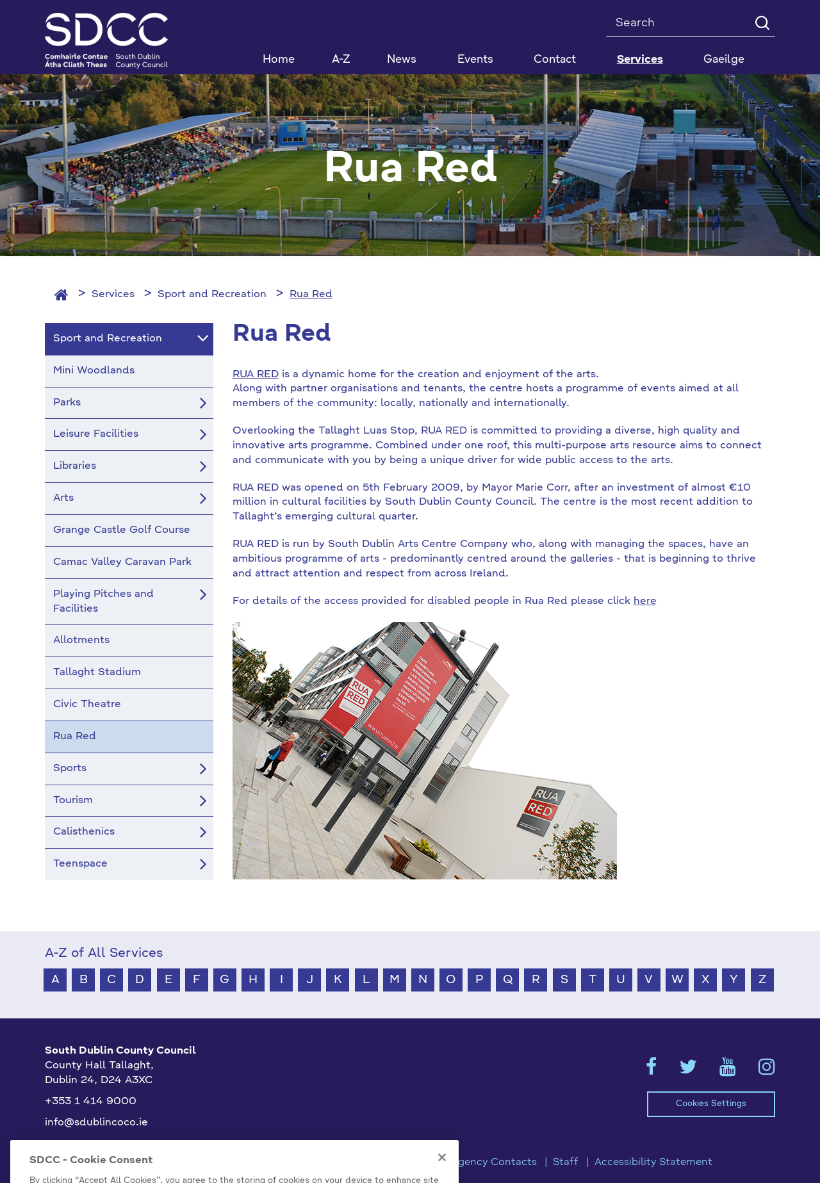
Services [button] (640, 59)
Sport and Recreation (212, 295)
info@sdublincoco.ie (96, 1123)
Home (279, 59)
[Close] (442, 1171)
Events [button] (475, 59)
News (401, 59)
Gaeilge (723, 59)
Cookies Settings (711, 1104)
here (645, 601)
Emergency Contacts (484, 1162)
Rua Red (311, 295)
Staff (565, 1162)
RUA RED (256, 375)
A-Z (341, 59)
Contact (555, 59)
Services (113, 295)
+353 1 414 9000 (90, 1102)
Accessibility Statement (653, 1162)
